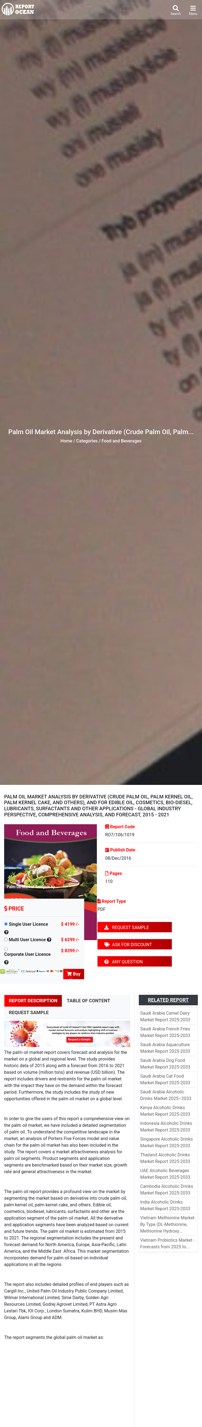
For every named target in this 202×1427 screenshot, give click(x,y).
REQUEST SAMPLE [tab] (29, 1012)
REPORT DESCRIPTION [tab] (33, 1000)
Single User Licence (28, 924)
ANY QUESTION (123, 961)
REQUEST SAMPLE (126, 927)
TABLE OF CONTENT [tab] (88, 1000)
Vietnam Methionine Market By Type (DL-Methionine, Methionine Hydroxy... (167, 1224)
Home (66, 441)
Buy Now (73, 975)
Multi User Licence (27, 939)
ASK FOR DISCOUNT (128, 944)
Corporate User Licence (27, 954)
